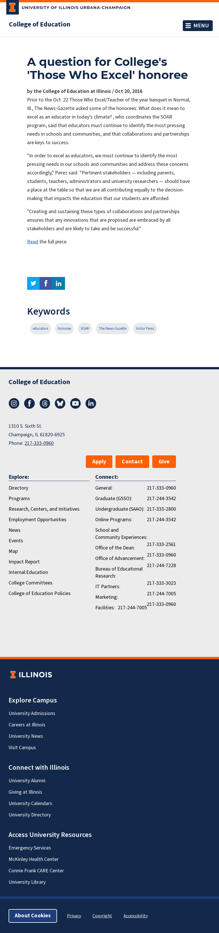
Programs (19, 498)
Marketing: (106, 597)
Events (16, 540)
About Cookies (33, 916)
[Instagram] (14, 407)
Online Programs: (113, 519)
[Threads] (45, 407)
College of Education (39, 24)
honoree (64, 328)
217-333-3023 (161, 583)
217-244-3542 (161, 498)
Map (13, 551)
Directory (18, 488)
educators (40, 328)
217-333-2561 (161, 544)
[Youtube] (75, 407)
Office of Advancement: (120, 558)
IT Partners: (107, 586)
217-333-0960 (39, 443)
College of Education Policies (40, 593)
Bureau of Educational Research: (119, 572)
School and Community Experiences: (121, 534)
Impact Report (24, 561)
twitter (33, 283)
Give (164, 462)
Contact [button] (132, 462)
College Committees (30, 582)
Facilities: (105, 607)
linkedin (58, 283)
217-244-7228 (161, 565)
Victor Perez (145, 328)
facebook (46, 283)
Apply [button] (99, 462)
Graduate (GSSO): (113, 498)
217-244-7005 (161, 593)
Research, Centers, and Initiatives (44, 509)
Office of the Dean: (115, 547)
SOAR (85, 328)
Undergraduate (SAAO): (120, 509)
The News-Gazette (112, 328)
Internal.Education (28, 572)
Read (32, 241)
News (15, 530)
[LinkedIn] (91, 407)
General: (104, 488)
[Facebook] (29, 407)
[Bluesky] (60, 407)
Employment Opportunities (37, 519)
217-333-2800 (161, 509)
